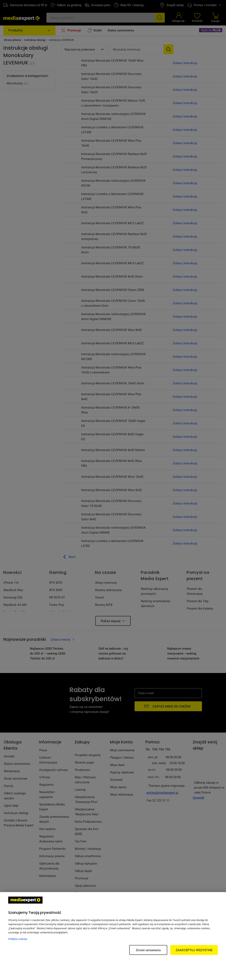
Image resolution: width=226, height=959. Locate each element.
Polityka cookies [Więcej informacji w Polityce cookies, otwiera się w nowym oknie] (17, 939)
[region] (113, 925)
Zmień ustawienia (148, 950)
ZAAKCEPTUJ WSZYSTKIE (194, 950)
